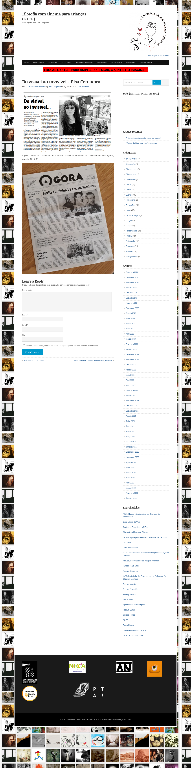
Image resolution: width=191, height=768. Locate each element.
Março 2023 (131, 339)
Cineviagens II (117, 62)
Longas (129, 220)
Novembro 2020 (132, 457)
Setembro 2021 (132, 411)
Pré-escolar (52, 62)
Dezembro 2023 (132, 308)
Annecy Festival (129, 594)
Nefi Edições (128, 599)
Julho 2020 (130, 467)
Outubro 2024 (131, 293)
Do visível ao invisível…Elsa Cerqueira (61, 81)
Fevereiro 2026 (132, 272)
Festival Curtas (129, 610)
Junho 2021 (131, 426)
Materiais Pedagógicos (84, 62)
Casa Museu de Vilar (131, 522)
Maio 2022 (130, 375)
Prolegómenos (38, 62)
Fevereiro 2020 (132, 493)
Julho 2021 (130, 421)
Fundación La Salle (131, 566)
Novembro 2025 (132, 282)
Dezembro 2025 (132, 277)
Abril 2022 (130, 380)
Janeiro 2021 (131, 447)
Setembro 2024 (132, 298)
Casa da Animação (130, 548)
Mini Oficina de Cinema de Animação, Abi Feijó (93, 360)
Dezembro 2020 (132, 452)
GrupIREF (127, 542)
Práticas (129, 236)
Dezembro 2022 (132, 354)
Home (26, 62)
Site (23, 335)
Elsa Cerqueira (55, 86)
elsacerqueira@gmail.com (158, 55)
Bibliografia (130, 164)
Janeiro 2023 (131, 349)
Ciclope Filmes (129, 615)
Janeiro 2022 (131, 395)
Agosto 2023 (131, 313)
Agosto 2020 (131, 462)
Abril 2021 (130, 431)
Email (25, 325)
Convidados (130, 62)
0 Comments (84, 86)
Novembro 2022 (132, 360)
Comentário (27, 290)
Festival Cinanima (130, 571)
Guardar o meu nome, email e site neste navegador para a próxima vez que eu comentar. (62, 346)
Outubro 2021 (131, 406)
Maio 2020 (130, 478)
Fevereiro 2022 (132, 390)
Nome (25, 315)
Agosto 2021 (131, 416)
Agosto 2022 (131, 370)
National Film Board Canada (134, 630)
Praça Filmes (128, 625)
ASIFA (125, 620)
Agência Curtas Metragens (134, 605)
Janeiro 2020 (131, 498)
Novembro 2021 (132, 401)
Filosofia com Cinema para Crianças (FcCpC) (54, 16)
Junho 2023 (131, 324)
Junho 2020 (131, 473)
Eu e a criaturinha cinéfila (34, 360)
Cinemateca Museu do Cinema (135, 532)
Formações (130, 205)
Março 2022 (131, 385)
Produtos (129, 251)
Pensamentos (40, 86)
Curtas (128, 184)
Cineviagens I (102, 62)
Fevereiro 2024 (132, 303)
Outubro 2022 (131, 365)
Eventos (129, 195)
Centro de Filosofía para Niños (135, 527)
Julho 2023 (130, 318)
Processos (130, 246)
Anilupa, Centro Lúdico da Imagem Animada (141, 561)
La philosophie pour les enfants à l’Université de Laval (145, 537)
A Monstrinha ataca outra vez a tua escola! (143, 138)
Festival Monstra (129, 584)
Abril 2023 (130, 334)
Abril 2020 (130, 483)
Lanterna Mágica (146, 62)
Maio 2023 (130, 329)
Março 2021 (131, 437)
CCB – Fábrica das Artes (133, 636)
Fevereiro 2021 (132, 442)
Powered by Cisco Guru (122, 720)
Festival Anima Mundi (131, 589)
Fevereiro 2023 (132, 344)
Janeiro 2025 (131, 288)
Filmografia (130, 200)
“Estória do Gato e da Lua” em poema (141, 143)
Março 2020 (131, 488)
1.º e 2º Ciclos (66, 62)
